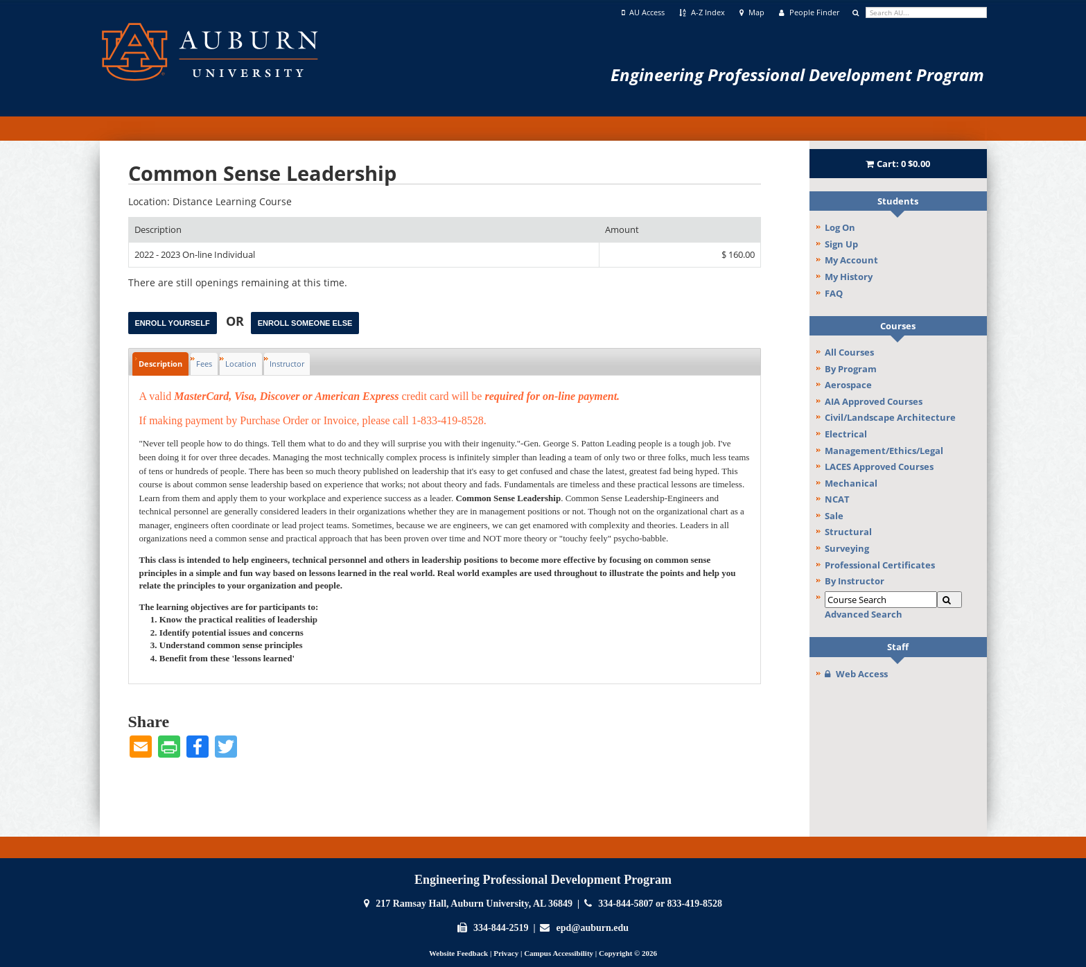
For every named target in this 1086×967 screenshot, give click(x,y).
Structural (848, 531)
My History (849, 276)
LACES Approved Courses (879, 466)
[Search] (949, 600)
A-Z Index (702, 12)
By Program (851, 369)
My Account (851, 260)
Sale (834, 515)
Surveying (847, 548)
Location (240, 363)
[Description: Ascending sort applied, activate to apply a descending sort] (364, 230)
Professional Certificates (880, 565)
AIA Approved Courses (873, 401)
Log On (840, 227)
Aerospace (848, 384)
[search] (926, 12)
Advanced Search (863, 614)
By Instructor (854, 581)
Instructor (287, 363)
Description (160, 363)
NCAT (837, 499)
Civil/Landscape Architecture (890, 417)
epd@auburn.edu (593, 928)
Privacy (505, 953)
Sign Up (841, 244)
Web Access (856, 674)
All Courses (849, 352)
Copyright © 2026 (628, 953)
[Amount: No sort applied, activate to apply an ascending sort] (679, 230)
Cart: (898, 163)
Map (751, 12)
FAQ (834, 293)
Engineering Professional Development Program (797, 74)
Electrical (846, 434)
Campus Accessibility (558, 953)
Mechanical (851, 483)
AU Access (643, 12)
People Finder (809, 12)
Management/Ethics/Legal (884, 450)
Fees (204, 363)
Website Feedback (458, 953)
